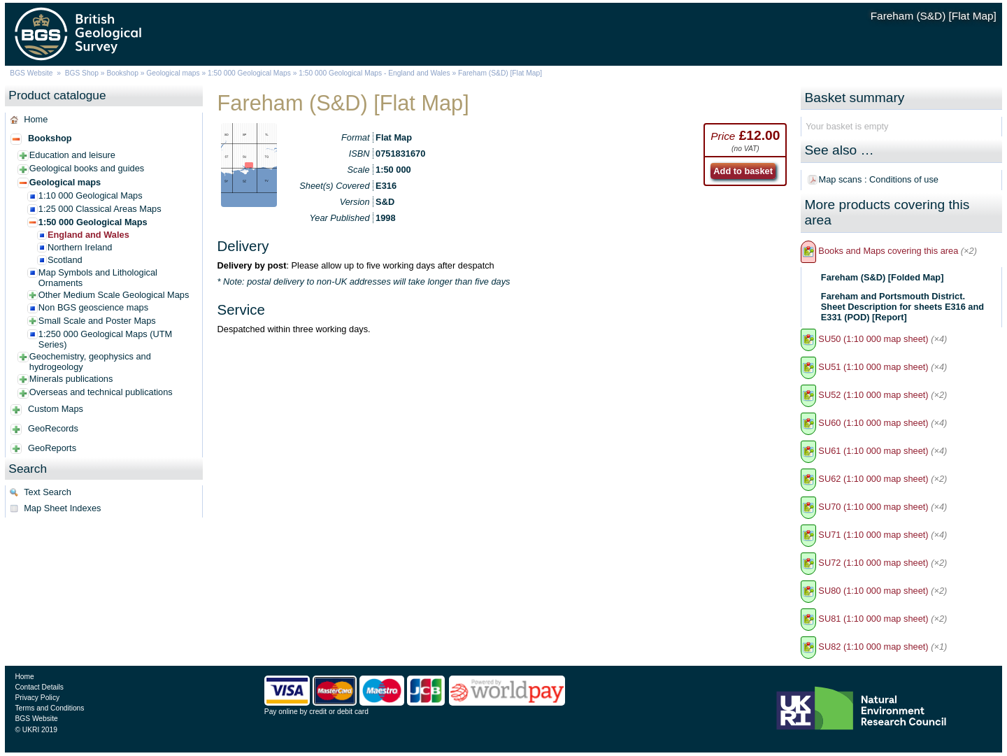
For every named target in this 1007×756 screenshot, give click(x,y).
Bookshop (122, 73)
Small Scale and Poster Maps (97, 320)
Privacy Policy (37, 697)
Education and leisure (72, 155)
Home (36, 119)
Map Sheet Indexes (62, 508)
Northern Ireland (80, 247)
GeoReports (52, 448)
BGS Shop (82, 73)
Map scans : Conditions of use (878, 179)
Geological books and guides (86, 168)
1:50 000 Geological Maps (249, 73)
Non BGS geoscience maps (93, 307)
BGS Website (31, 73)
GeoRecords (53, 428)
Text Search (47, 492)
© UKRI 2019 (36, 730)
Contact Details (39, 687)
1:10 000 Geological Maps (90, 195)
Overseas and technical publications (101, 392)
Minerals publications (71, 378)
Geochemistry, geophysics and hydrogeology (90, 361)
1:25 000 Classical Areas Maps (100, 209)
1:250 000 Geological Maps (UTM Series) (105, 339)
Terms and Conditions (49, 708)
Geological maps (172, 73)
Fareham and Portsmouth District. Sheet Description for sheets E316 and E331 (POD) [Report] (902, 306)
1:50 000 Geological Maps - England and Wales (374, 73)
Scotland (65, 260)
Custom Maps (55, 409)
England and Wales (88, 234)
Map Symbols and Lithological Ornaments (97, 277)
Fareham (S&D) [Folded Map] (882, 277)
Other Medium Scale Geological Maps (114, 295)
